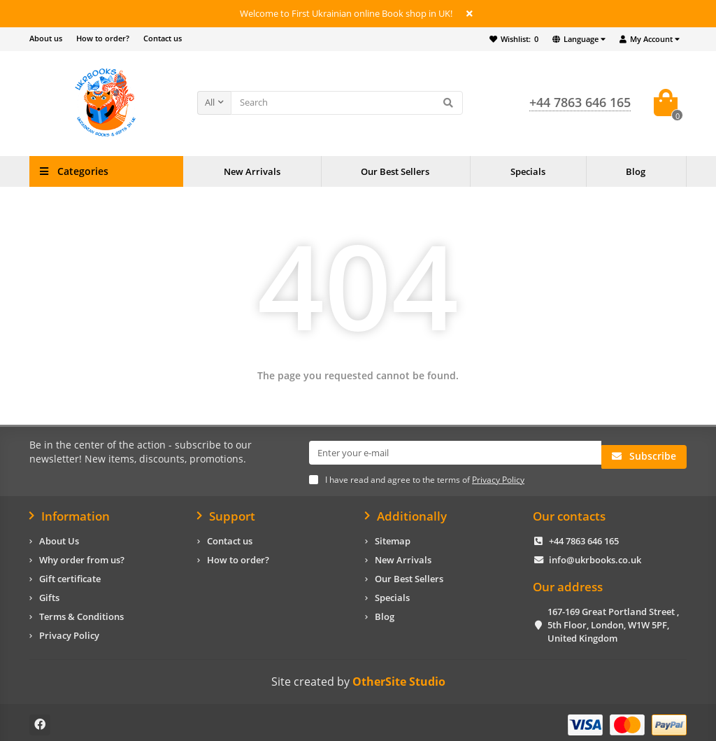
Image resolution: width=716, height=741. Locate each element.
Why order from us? (81, 555)
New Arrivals (252, 171)
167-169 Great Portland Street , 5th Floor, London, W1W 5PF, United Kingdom (613, 620)
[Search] (347, 103)
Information (69, 510)
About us (45, 38)
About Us (59, 536)
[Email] (455, 453)
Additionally (406, 510)
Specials (527, 171)
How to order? (102, 38)
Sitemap (392, 536)
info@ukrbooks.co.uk (595, 555)
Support (226, 510)
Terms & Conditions (81, 611)
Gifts (49, 592)
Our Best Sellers (395, 171)
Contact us (162, 38)
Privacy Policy (69, 630)
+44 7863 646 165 (584, 536)
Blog (635, 171)
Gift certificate (70, 573)
